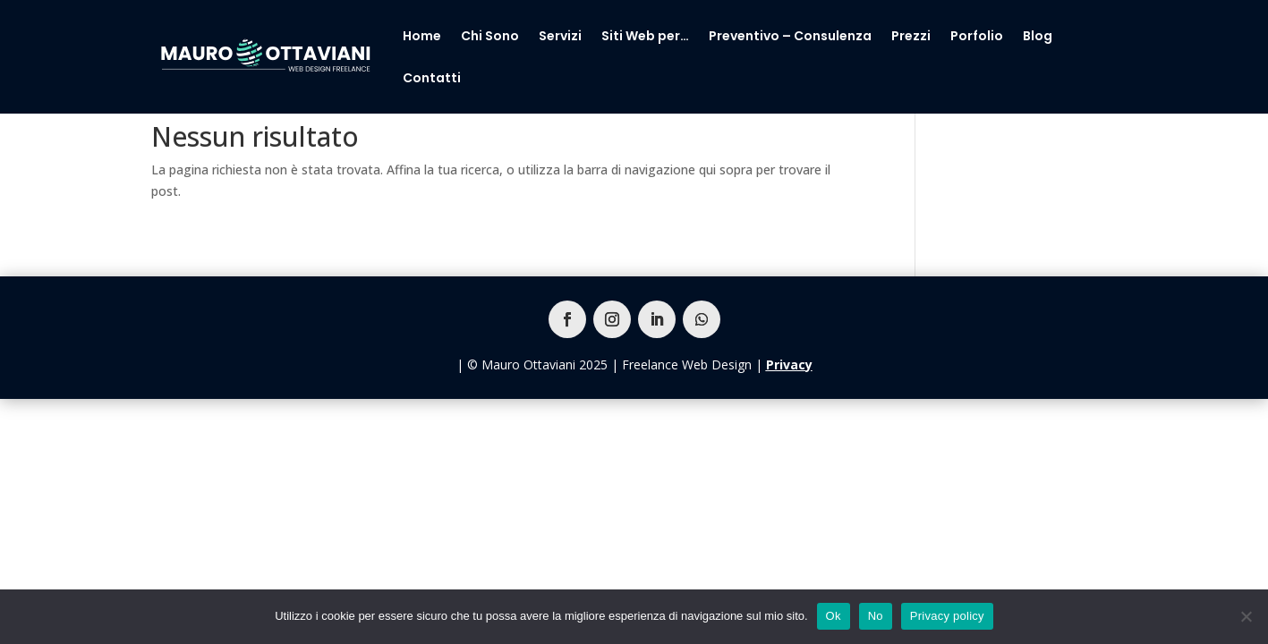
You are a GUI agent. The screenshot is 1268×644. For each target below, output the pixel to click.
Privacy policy (947, 616)
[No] (1246, 616)
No (875, 616)
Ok (833, 616)
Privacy (789, 364)
